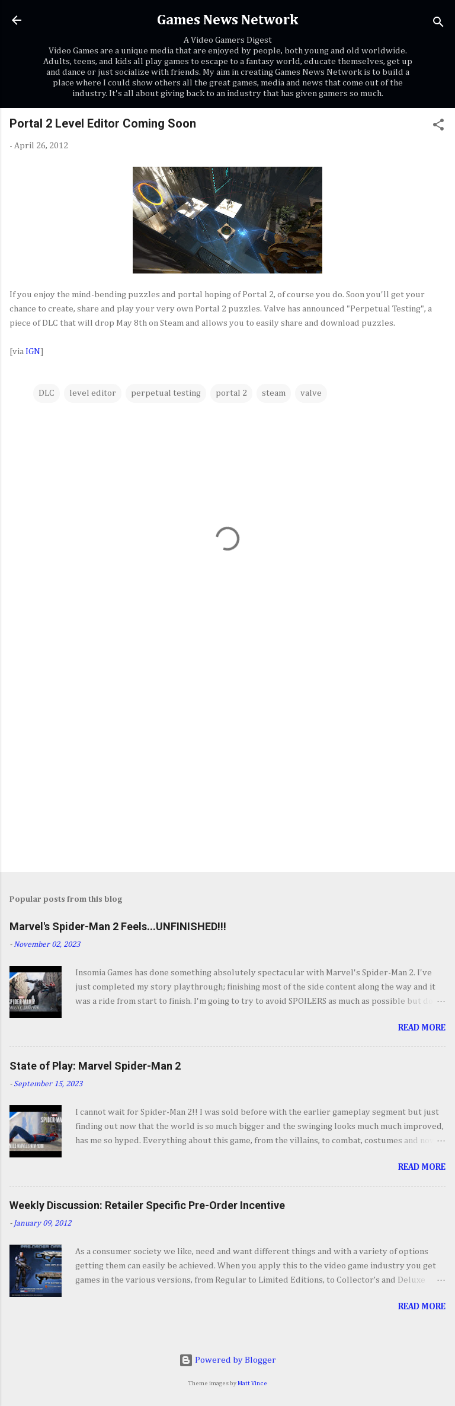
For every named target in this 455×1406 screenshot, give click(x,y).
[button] (438, 126)
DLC (47, 393)
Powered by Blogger (227, 1360)
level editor (92, 393)
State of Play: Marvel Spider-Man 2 (95, 1066)
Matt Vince (252, 1383)
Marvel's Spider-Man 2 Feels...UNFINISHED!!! (117, 926)
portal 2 (231, 393)
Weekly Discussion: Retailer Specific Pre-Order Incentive (147, 1205)
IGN (32, 351)
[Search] (438, 24)
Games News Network (227, 20)
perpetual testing (166, 393)
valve (311, 393)
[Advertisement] (227, 770)
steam (274, 393)
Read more (422, 1027)
